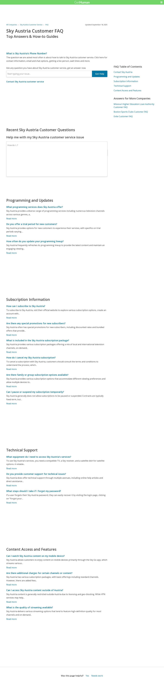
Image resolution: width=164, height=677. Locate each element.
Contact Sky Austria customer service (25, 81)
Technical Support (122, 85)
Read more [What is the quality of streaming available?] (11, 619)
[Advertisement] (56, 105)
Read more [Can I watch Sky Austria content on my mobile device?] (11, 567)
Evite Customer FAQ (123, 116)
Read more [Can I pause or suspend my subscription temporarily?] (11, 403)
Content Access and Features (127, 90)
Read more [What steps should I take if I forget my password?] (11, 502)
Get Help (99, 73)
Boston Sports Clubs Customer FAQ (131, 111)
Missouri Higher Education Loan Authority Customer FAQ (134, 106)
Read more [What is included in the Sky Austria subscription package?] (11, 352)
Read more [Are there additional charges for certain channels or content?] (11, 584)
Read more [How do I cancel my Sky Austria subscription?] (11, 369)
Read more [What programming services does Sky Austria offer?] (11, 218)
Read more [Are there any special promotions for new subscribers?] (11, 335)
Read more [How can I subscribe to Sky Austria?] (11, 317)
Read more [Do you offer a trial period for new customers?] (11, 235)
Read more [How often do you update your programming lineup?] (11, 253)
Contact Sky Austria (123, 72)
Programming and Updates (127, 76)
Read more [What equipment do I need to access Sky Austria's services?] (11, 468)
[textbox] (49, 74)
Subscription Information (126, 81)
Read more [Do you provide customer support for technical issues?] (11, 485)
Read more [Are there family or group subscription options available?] (11, 386)
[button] (161, 2)
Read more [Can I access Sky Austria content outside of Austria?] (11, 601)
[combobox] (49, 74)
